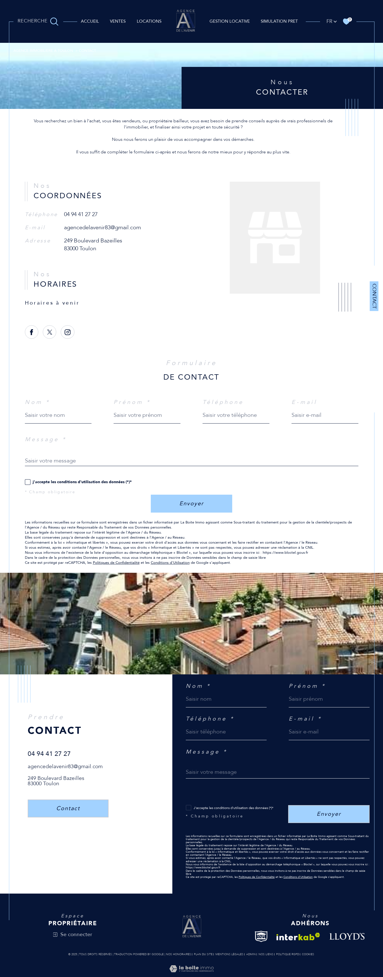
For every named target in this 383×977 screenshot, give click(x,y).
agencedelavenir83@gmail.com (102, 227)
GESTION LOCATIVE (230, 21)
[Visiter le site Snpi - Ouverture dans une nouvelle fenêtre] (261, 936)
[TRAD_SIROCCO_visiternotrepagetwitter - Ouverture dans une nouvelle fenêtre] (50, 332)
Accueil (90, 21)
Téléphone (223, 402)
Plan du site (203, 954)
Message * (46, 439)
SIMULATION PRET (279, 21)
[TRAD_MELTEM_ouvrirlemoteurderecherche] (38, 21)
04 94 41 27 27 (81, 214)
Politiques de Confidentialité (116, 562)
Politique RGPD (287, 954)
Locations (149, 21)
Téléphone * (210, 719)
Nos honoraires (178, 954)
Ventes (118, 21)
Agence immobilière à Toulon (43, 50)
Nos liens (266, 954)
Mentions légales (229, 954)
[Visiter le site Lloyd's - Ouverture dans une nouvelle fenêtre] (347, 936)
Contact (374, 296)
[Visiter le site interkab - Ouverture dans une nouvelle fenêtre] (298, 936)
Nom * (37, 402)
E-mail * (305, 719)
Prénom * (132, 402)
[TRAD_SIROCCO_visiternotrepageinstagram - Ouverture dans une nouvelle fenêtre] (67, 332)
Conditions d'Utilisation (170, 562)
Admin (251, 954)
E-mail (304, 402)
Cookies (308, 954)
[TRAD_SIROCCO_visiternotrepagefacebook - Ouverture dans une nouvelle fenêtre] (32, 332)
